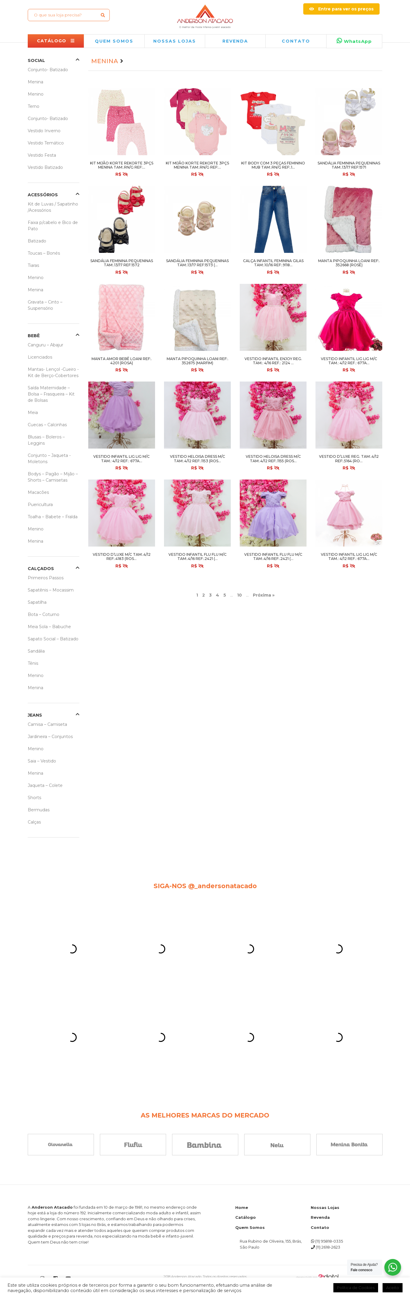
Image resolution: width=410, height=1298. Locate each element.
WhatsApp (354, 41)
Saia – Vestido (42, 761)
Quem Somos (250, 1227)
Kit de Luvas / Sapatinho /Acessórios (53, 207)
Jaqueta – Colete (45, 785)
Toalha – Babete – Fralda (53, 516)
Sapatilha (37, 602)
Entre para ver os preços (341, 9)
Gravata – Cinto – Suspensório (45, 305)
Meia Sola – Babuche (49, 626)
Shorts (34, 797)
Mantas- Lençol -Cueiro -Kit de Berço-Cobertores (53, 372)
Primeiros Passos (46, 577)
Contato (296, 41)
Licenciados (40, 357)
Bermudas (38, 810)
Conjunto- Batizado (48, 69)
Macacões (38, 492)
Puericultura (40, 504)
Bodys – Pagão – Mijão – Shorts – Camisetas (53, 477)
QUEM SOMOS (114, 41)
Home (241, 1207)
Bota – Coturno (43, 614)
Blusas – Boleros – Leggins (46, 440)
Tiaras (33, 265)
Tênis (33, 663)
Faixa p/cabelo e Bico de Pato (53, 225)
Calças (34, 822)
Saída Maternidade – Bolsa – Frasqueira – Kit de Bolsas (51, 394)
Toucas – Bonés (44, 253)
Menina (35, 82)
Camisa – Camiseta (47, 724)
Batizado (37, 241)
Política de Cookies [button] (356, 1287)
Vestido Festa (42, 155)
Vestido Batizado (45, 167)
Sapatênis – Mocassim (51, 590)
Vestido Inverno (44, 130)
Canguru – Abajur (45, 345)
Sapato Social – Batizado (53, 639)
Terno (33, 106)
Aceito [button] (392, 1287)
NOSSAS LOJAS (174, 41)
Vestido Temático (46, 143)
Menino (36, 94)
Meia (33, 412)
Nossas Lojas (325, 1207)
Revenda (320, 1217)
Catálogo (245, 1217)
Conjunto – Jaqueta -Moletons (49, 458)
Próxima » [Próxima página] (264, 595)
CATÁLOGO (56, 40)
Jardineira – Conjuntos (50, 736)
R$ (121, 174)
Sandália (36, 651)
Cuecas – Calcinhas (47, 424)
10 (239, 595)
